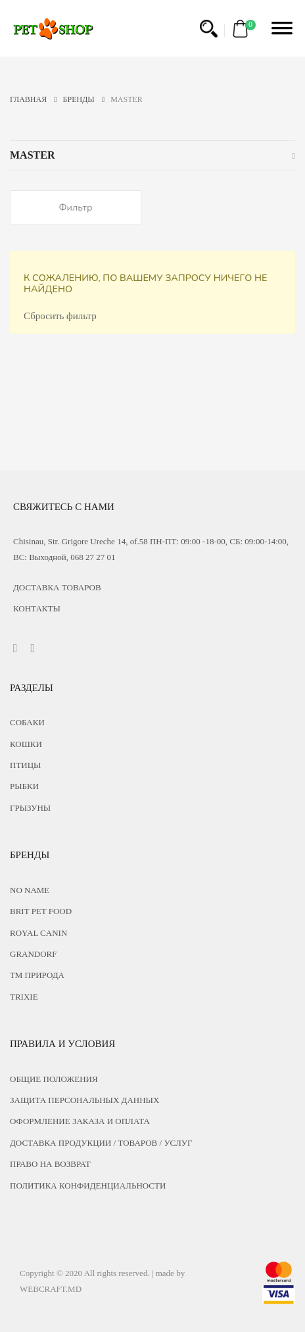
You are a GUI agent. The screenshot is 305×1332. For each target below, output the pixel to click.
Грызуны (30, 808)
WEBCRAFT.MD (51, 1289)
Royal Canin (38, 933)
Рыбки (24, 786)
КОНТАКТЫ (36, 608)
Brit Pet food (41, 911)
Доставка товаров (57, 587)
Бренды (84, 99)
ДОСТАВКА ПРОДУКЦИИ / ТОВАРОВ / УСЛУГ (101, 1143)
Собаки (27, 722)
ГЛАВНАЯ (33, 99)
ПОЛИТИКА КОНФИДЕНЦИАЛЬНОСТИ (88, 1186)
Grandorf (33, 954)
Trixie (24, 997)
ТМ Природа (37, 975)
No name (29, 890)
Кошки (26, 744)
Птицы (25, 765)
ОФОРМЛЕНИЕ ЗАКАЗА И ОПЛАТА (80, 1121)
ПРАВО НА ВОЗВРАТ (50, 1164)
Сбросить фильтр (60, 316)
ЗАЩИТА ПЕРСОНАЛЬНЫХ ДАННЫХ (84, 1100)
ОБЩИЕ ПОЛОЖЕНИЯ (54, 1079)
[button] (209, 29)
